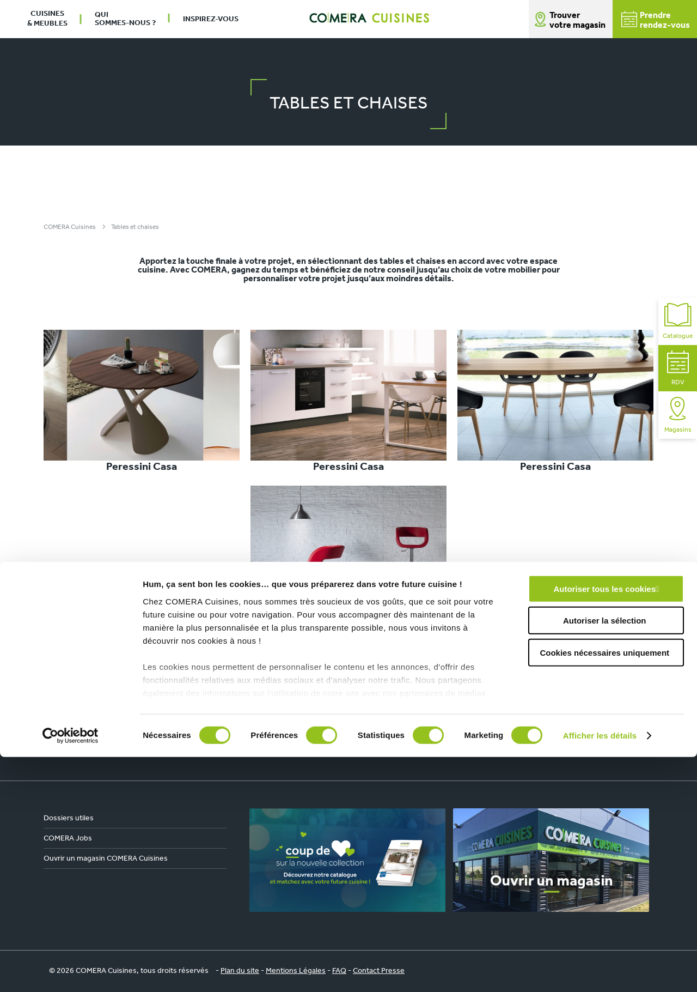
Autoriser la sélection (604, 855)
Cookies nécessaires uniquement (604, 887)
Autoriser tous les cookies (604, 823)
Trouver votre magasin (577, 20)
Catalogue (678, 321)
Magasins (678, 415)
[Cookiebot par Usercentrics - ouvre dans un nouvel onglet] (70, 971)
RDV (678, 368)
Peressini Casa (142, 401)
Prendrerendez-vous (655, 20)
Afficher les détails (600, 970)
